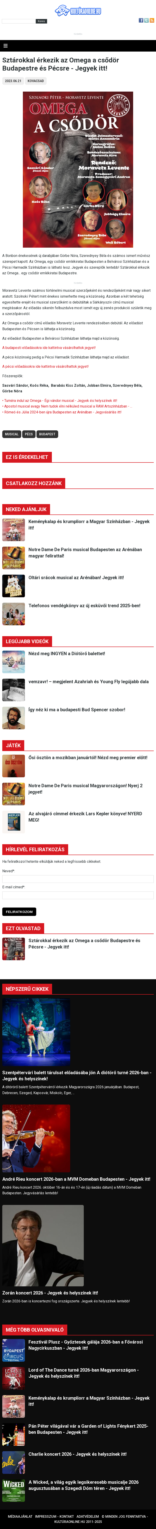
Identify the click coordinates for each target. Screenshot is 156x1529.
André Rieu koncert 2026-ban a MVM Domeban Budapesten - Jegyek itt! (76, 1179)
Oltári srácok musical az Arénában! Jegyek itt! (76, 577)
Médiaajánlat (20, 1517)
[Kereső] (19, 21)
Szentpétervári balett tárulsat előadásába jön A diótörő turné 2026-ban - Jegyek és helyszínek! (76, 1075)
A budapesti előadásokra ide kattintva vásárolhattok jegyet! (49, 348)
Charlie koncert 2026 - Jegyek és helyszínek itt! (78, 1454)
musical (12, 434)
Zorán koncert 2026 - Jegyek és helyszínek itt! (50, 1293)
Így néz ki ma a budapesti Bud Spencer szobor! (77, 709)
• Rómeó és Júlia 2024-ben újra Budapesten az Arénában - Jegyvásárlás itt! (62, 412)
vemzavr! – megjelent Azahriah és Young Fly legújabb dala (89, 681)
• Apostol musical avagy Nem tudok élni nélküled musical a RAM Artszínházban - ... (67, 406)
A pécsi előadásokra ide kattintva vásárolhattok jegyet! (45, 366)
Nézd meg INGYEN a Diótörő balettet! (67, 653)
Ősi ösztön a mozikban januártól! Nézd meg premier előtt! (88, 757)
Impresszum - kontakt (54, 1517)
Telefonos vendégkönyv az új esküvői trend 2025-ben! (84, 605)
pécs (29, 434)
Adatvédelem (88, 1517)
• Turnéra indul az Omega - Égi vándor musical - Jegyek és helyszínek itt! (59, 400)
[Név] (78, 879)
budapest (47, 434)
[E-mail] (78, 895)
